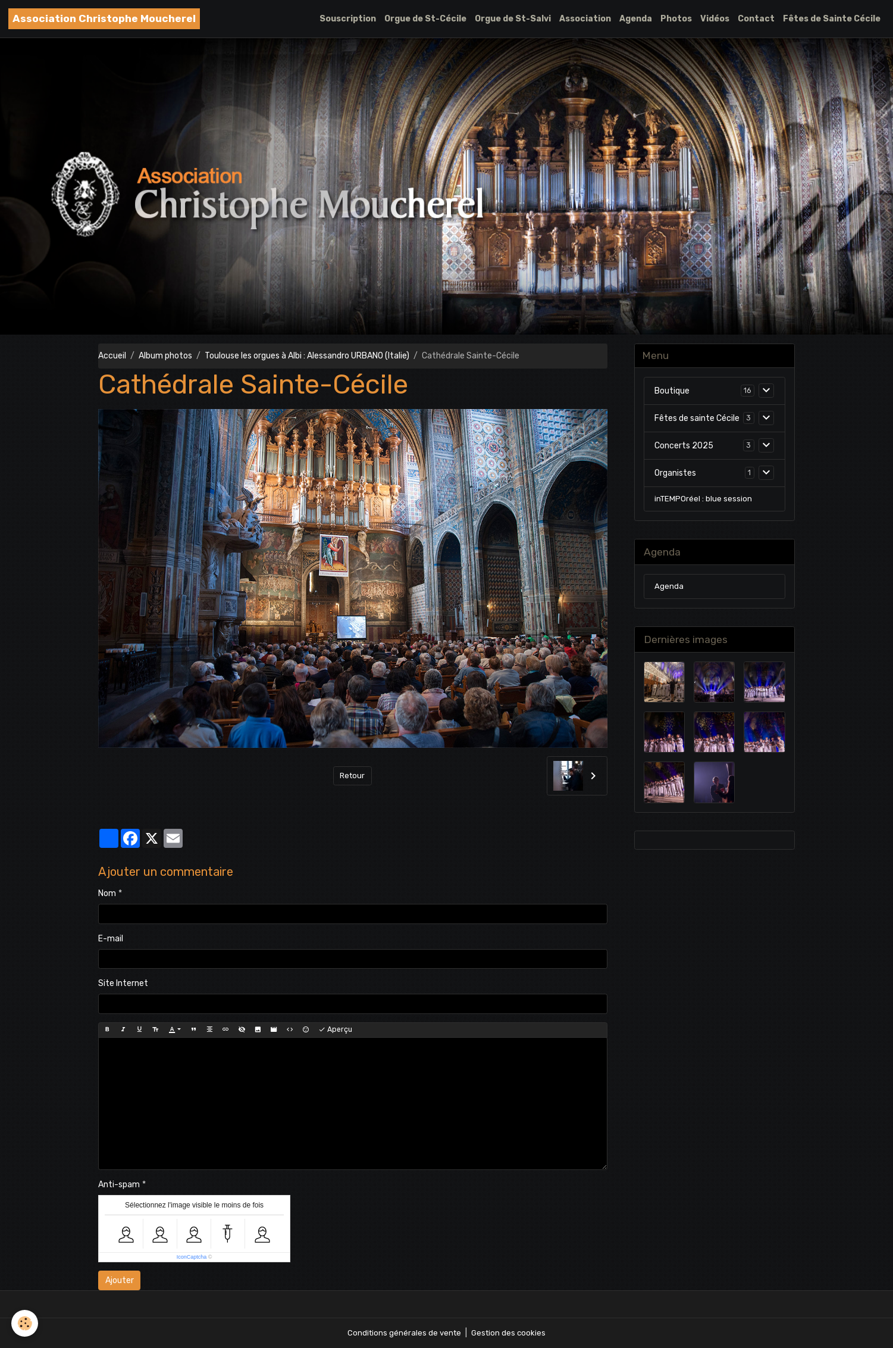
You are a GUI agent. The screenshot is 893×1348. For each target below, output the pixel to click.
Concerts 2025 (683, 447)
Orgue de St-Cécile (425, 19)
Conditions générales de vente (403, 1333)
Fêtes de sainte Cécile (697, 419)
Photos (676, 19)
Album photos (165, 356)
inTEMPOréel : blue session (703, 501)
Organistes (675, 474)
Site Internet (123, 983)
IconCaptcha (192, 1257)
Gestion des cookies (510, 1333)
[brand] (104, 18)
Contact (756, 19)
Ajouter (119, 1280)
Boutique (672, 392)
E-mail (110, 939)
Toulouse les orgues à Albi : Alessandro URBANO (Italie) (307, 356)
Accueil (112, 356)
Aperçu (335, 1029)
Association (585, 19)
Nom (107, 893)
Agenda (635, 19)
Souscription (347, 19)
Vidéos (714, 19)
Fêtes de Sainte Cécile (832, 19)
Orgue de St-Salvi (513, 19)
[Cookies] (25, 1323)
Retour (352, 775)
